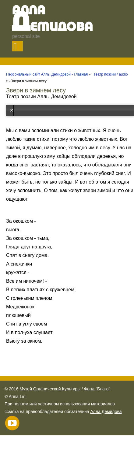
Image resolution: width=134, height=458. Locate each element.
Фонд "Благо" (97, 388)
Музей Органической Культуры (49, 388)
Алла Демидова (106, 411)
